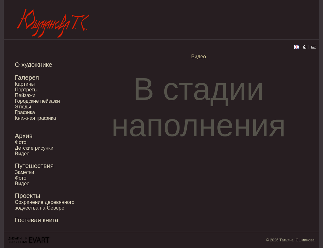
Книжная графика (35, 118)
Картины (25, 84)
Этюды (23, 106)
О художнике (33, 64)
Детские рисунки (34, 148)
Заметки (24, 172)
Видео (22, 153)
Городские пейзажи (37, 101)
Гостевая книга (36, 219)
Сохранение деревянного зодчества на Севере (44, 205)
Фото (20, 142)
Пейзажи (25, 95)
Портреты (26, 89)
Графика (25, 112)
